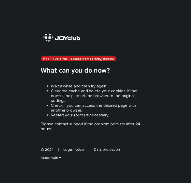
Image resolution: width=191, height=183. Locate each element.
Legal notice (73, 149)
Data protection (107, 149)
